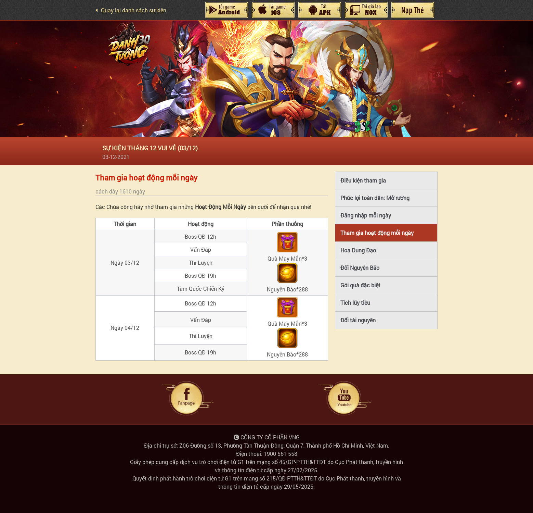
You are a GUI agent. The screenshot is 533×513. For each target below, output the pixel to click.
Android (226, 10)
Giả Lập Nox (366, 10)
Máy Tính (319, 10)
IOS (273, 10)
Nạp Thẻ (412, 10)
